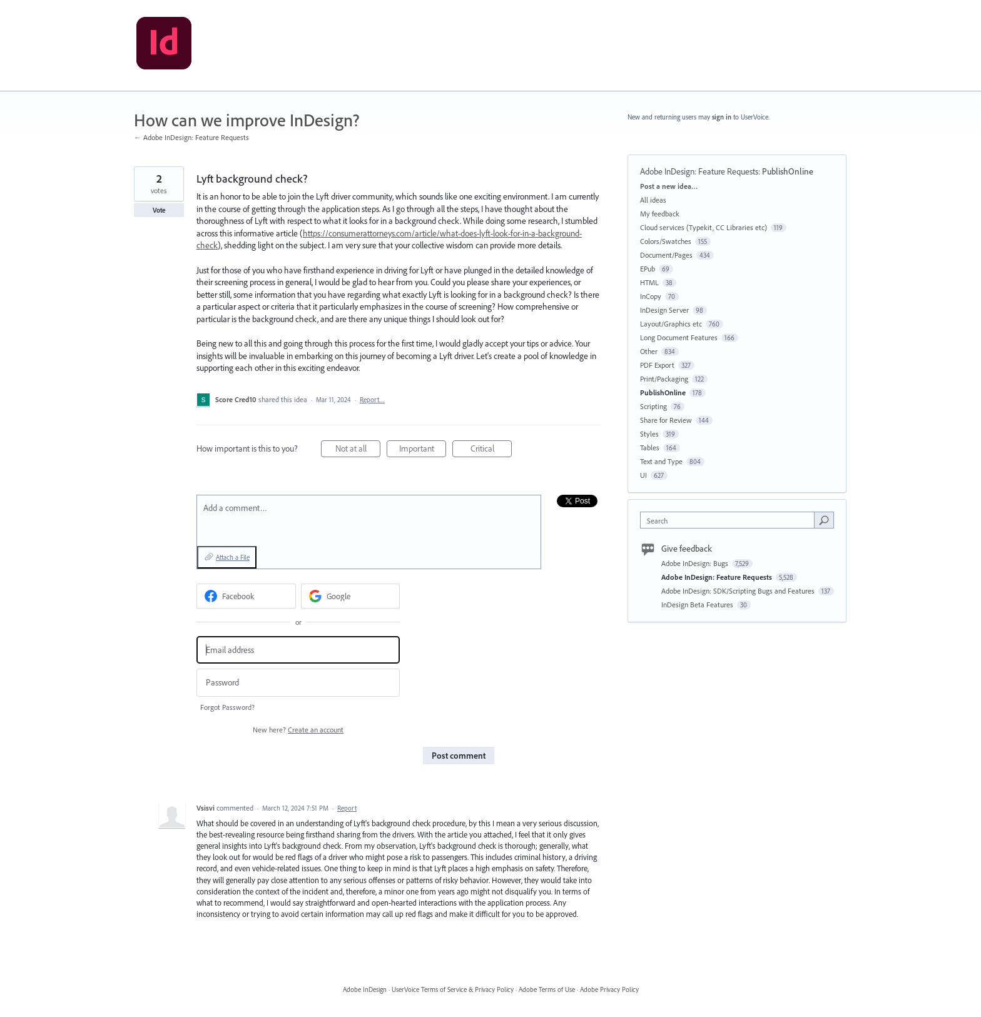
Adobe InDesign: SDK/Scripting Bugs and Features (738, 590)
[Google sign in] (350, 596)
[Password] (298, 683)
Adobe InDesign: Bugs (695, 563)
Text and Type (661, 461)
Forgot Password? (227, 707)
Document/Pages (666, 255)
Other (649, 351)
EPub (647, 268)
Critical (491, 450)
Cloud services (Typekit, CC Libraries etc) (703, 227)
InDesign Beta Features (698, 604)
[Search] (824, 520)
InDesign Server (664, 310)
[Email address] (298, 650)
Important (423, 450)
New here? (298, 729)
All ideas (653, 200)
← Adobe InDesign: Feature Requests (191, 137)
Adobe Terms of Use (547, 989)
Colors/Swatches (665, 241)
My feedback (659, 213)
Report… (372, 399)
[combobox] (730, 520)
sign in (721, 117)
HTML (649, 282)
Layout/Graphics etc (671, 323)
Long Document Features (679, 337)
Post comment (458, 755)
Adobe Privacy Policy (609, 989)
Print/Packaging (664, 378)
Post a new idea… (669, 186)
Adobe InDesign (365, 989)
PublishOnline (787, 171)
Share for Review (666, 420)
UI (643, 475)
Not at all (358, 450)
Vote (159, 210)
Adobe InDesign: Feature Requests (699, 171)
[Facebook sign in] (246, 596)
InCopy (650, 296)
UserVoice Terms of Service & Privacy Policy (453, 989)
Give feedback (686, 548)
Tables (649, 447)
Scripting (653, 406)
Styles (649, 433)
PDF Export (657, 365)
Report (347, 808)
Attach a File (233, 557)
